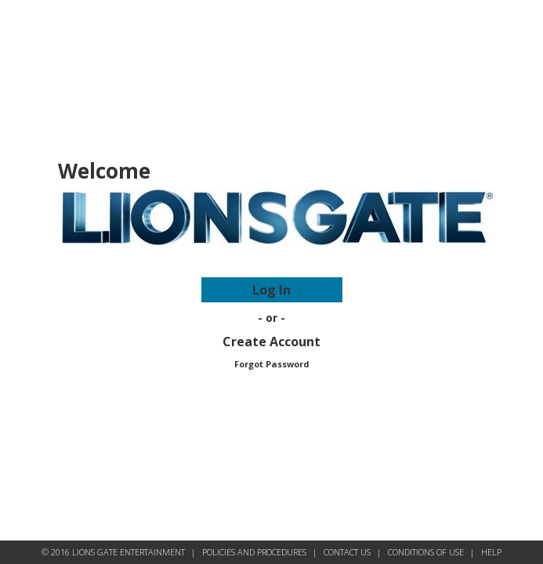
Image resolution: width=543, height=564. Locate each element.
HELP (491, 552)
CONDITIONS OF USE (426, 552)
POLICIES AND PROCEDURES (254, 552)
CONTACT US (347, 552)
